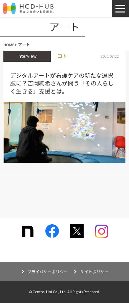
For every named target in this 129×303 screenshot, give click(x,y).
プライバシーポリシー (47, 271)
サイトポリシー (94, 271)
